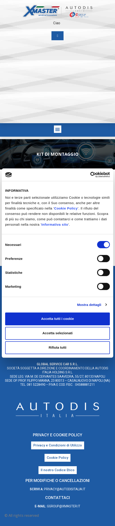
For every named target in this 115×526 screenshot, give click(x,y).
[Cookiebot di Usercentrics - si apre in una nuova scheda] (90, 175)
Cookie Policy (66, 208)
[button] (57, 129)
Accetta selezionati (57, 333)
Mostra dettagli (89, 305)
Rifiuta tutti (57, 347)
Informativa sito (54, 224)
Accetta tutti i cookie (57, 319)
